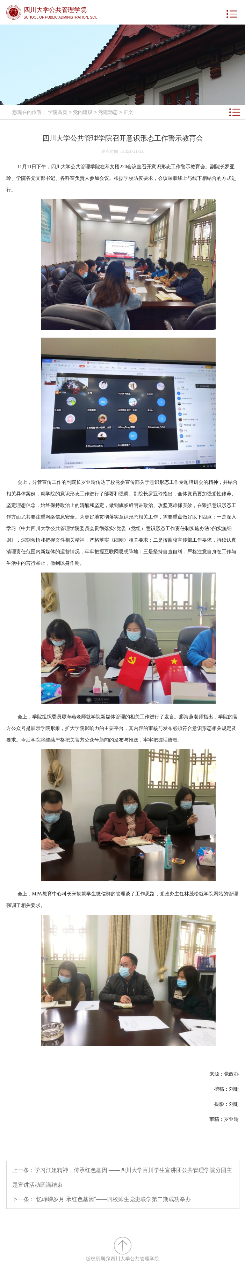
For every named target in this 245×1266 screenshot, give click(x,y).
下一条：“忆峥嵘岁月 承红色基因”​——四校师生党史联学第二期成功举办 (101, 1199)
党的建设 (83, 112)
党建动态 (108, 112)
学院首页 (57, 112)
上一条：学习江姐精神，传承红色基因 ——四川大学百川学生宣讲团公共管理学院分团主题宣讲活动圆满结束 (122, 1177)
